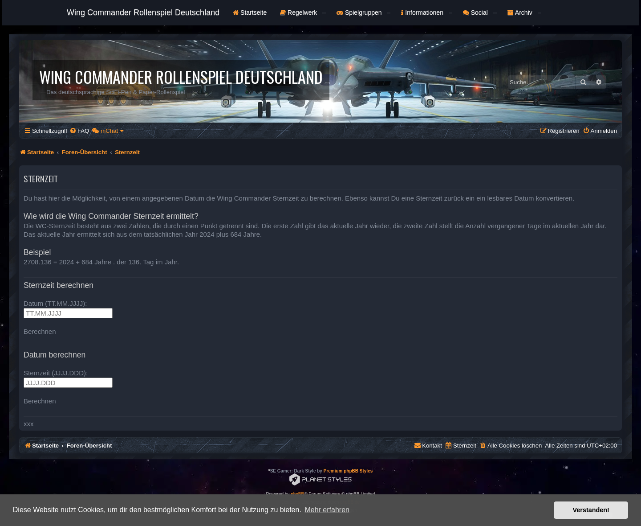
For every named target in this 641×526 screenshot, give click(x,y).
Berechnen (40, 331)
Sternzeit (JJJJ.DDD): (56, 373)
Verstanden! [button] (591, 510)
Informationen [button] (426, 12)
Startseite (250, 12)
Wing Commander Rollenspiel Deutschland (143, 12)
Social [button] (480, 12)
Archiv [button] (524, 12)
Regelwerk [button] (303, 12)
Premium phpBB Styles (348, 470)
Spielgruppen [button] (363, 12)
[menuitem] (79, 130)
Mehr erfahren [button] (326, 510)
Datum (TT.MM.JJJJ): (55, 303)
